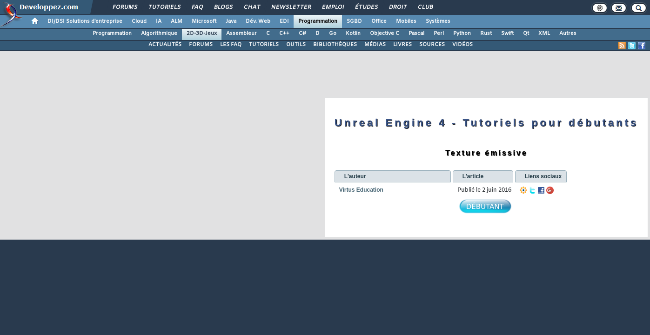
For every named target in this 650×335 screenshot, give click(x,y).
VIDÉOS (462, 44)
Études (366, 7)
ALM (176, 21)
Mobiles (406, 21)
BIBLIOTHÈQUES (335, 44)
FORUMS (201, 44)
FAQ (196, 7)
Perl (439, 33)
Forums (124, 7)
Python (462, 33)
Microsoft (204, 21)
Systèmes (438, 21)
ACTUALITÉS (164, 44)
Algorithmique (159, 33)
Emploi (332, 7)
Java (231, 21)
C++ (284, 33)
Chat (251, 7)
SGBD (354, 21)
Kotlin (353, 33)
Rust (486, 33)
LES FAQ (230, 44)
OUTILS (296, 44)
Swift (507, 33)
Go (332, 33)
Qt (526, 33)
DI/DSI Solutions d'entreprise (84, 21)
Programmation (317, 21)
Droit (397, 7)
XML (544, 33)
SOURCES (432, 44)
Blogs (223, 7)
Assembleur (241, 33)
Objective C (384, 33)
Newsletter (290, 7)
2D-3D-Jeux (202, 33)
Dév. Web (258, 21)
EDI (284, 21)
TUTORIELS (264, 44)
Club (424, 7)
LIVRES (402, 44)
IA (158, 21)
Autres (567, 33)
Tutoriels (164, 7)
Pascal (416, 33)
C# (302, 33)
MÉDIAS (375, 44)
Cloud (139, 21)
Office (379, 21)
